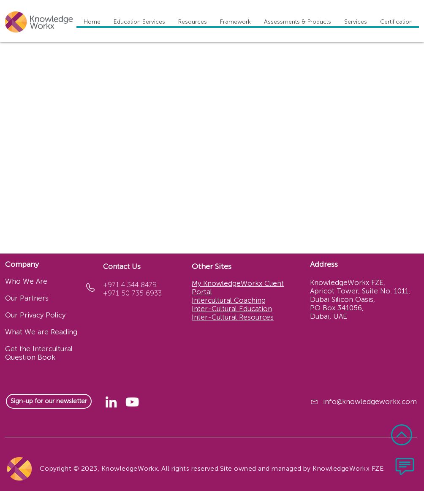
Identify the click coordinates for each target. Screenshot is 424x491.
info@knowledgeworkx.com (370, 401)
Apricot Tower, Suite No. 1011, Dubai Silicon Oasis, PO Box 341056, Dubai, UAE (360, 303)
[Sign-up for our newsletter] (49, 401)
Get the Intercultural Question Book (39, 353)
